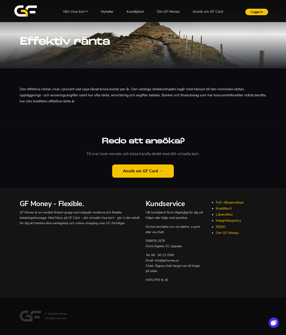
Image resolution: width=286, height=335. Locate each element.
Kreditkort (224, 208)
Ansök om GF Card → (143, 171)
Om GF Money (227, 232)
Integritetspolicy (228, 220)
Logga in (257, 12)
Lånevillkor (224, 214)
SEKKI (220, 226)
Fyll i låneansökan (230, 202)
